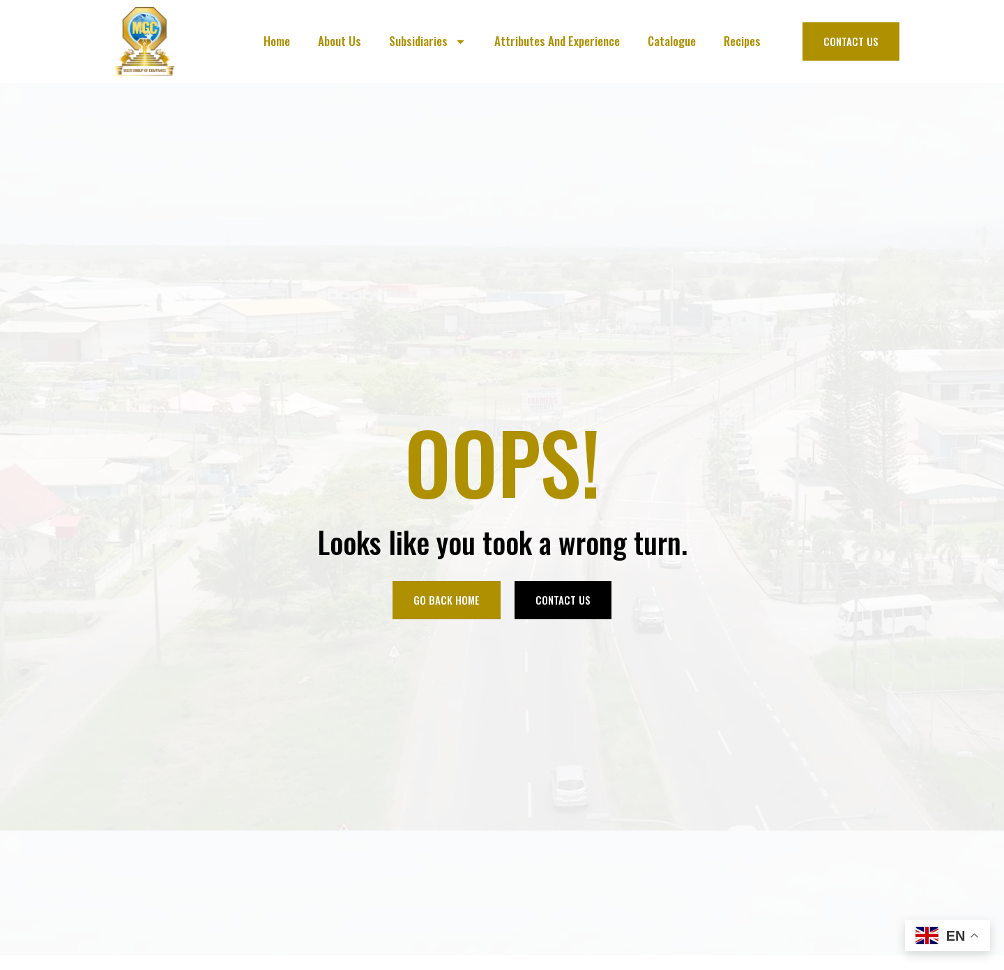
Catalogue (672, 41)
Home (277, 41)
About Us (339, 41)
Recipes (742, 41)
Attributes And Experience (557, 41)
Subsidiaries (427, 41)
